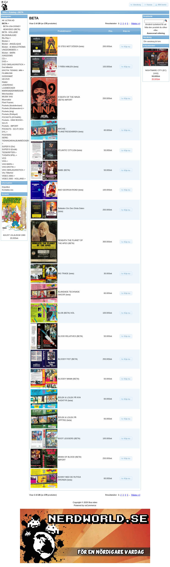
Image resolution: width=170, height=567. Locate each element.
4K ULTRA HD (8, 20)
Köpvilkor (6, 187)
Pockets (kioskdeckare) (12, 105)
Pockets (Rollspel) (10, 114)
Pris (110, 31)
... (129, 23)
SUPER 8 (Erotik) (9, 149)
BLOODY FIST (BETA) (68, 359)
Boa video (93, 502)
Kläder (5, 82)
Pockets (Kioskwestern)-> (13, 108)
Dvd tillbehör (7, 67)
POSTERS (6, 135)
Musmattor (6, 100)
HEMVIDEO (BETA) (11, 29)
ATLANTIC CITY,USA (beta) (70, 150)
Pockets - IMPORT (10, 126)
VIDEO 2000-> (8, 176)
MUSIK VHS (7, 97)
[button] (136, 5)
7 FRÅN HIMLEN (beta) (68, 67)
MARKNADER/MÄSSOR (12, 91)
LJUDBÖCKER (8, 88)
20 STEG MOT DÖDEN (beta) (71, 46)
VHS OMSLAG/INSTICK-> (13, 170)
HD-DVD (6, 79)
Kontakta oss (7, 190)
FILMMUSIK (7, 73)
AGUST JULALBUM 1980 (14, 235)
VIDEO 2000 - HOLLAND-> (14, 179)
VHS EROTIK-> (9, 167)
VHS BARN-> (8, 164)
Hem (4, 12)
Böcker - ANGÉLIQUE (11, 44)
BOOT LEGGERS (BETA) (69, 438)
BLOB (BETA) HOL (66, 313)
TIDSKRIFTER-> (9, 152)
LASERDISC (7, 85)
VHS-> (5, 161)
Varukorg (147, 37)
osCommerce (90, 505)
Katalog (12, 12)
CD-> (4, 59)
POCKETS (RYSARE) (11, 117)
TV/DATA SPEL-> (9, 155)
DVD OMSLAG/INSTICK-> (13, 64)
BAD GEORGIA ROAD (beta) (70, 190)
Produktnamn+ (64, 31)
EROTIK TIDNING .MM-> (13, 70)
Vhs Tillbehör (7, 173)
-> (5, 23)
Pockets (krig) (8, 111)
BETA (20, 12)
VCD (4, 158)
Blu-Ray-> (6, 38)
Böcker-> (6, 41)
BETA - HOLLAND (10, 32)
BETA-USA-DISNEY (12, 26)
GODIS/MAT (7, 76)
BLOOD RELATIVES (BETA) (70, 336)
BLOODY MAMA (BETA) (68, 379)
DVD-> (5, 61)
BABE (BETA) (64, 170)
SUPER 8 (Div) (8, 146)
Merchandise (7, 94)
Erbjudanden (149, 46)
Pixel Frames (7, 102)
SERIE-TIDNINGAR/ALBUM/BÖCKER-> (15, 141)
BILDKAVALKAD (9, 35)
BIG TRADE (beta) (66, 273)
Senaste (5, 194)
